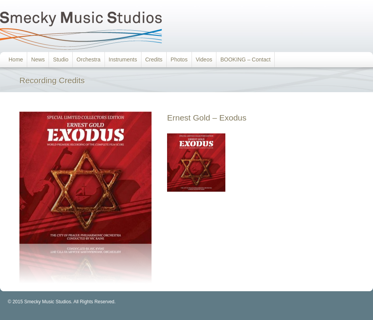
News (38, 59)
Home (16, 59)
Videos (204, 59)
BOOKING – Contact (245, 59)
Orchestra (88, 59)
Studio (60, 59)
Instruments (123, 59)
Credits (153, 59)
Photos (179, 59)
